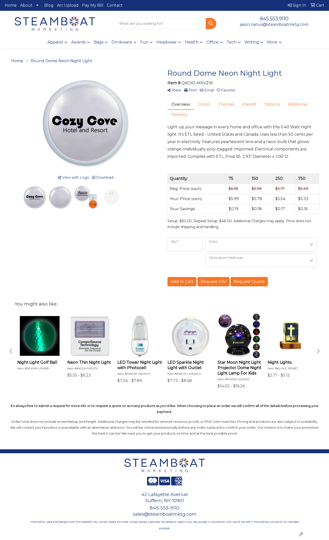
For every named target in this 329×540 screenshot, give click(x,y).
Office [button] (212, 42)
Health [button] (191, 42)
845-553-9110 (164, 508)
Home (11, 5)
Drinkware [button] (121, 42)
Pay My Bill (92, 5)
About (26, 5)
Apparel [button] (55, 42)
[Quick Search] (159, 23)
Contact (115, 5)
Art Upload (68, 5)
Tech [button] (231, 42)
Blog (49, 5)
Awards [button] (78, 42)
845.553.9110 (274, 19)
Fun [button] (144, 42)
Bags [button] (98, 42)
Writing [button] (252, 42)
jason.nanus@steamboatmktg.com (274, 24)
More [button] (272, 42)
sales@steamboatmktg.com (164, 514)
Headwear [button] (166, 42)
